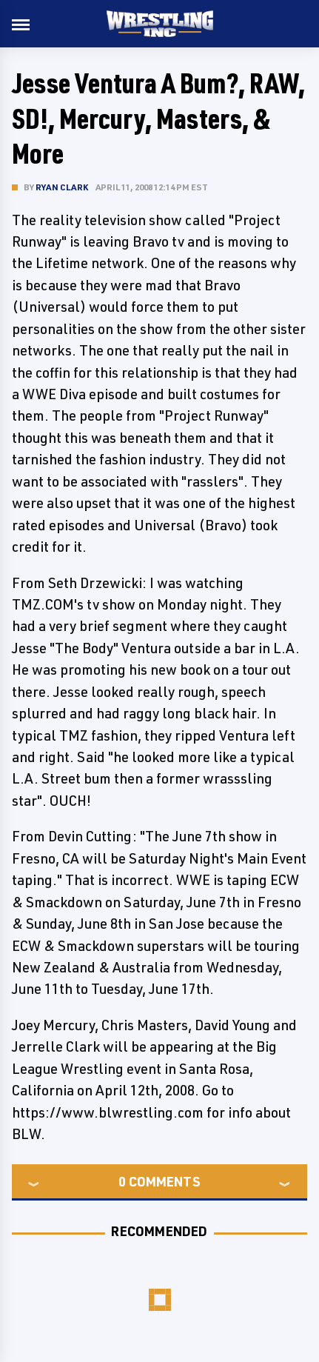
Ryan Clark (62, 187)
